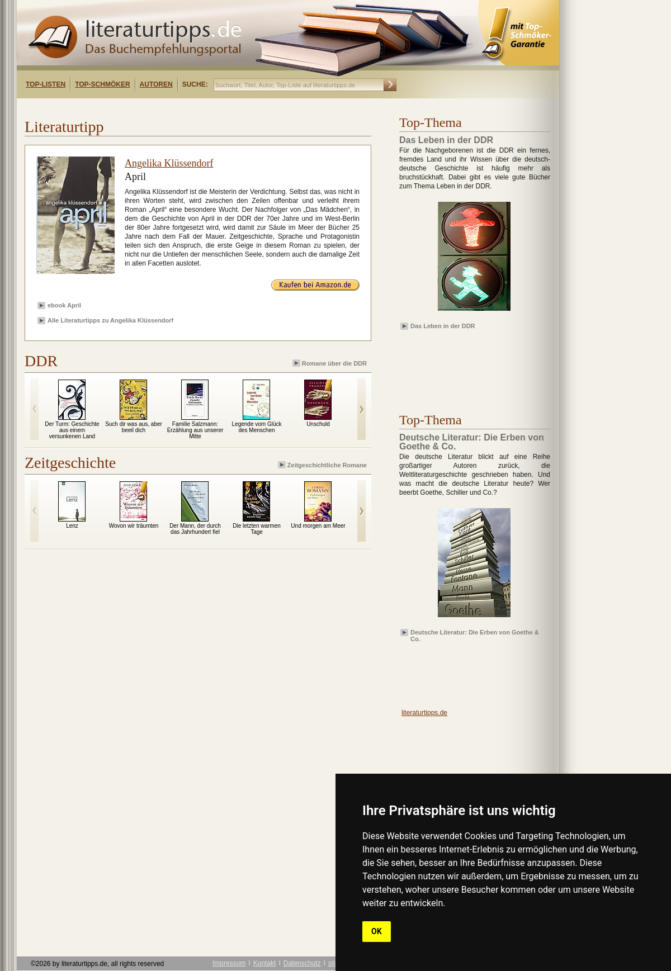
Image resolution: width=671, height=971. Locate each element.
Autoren (156, 84)
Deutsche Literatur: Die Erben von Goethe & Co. (474, 635)
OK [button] (376, 931)
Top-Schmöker (102, 84)
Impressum (228, 963)
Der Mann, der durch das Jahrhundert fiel (195, 529)
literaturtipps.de (424, 713)
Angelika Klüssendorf (169, 163)
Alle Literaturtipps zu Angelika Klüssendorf (110, 320)
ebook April (64, 305)
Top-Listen (45, 84)
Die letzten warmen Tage (257, 529)
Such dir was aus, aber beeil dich (133, 427)
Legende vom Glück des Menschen (257, 427)
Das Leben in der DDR (442, 326)
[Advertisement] (161, 108)
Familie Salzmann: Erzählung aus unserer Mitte (195, 430)
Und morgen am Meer (318, 526)
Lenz (72, 526)
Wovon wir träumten (134, 526)
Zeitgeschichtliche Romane (323, 464)
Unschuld (318, 424)
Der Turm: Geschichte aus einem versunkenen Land (72, 430)
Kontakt (264, 963)
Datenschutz (302, 963)
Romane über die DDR (330, 363)
